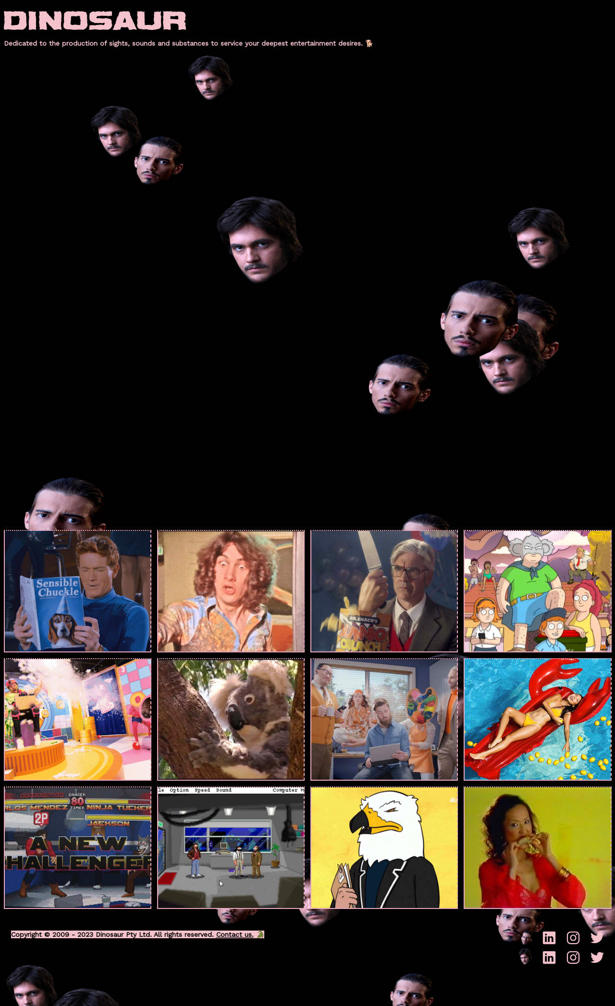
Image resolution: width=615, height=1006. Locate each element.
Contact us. (235, 934)
